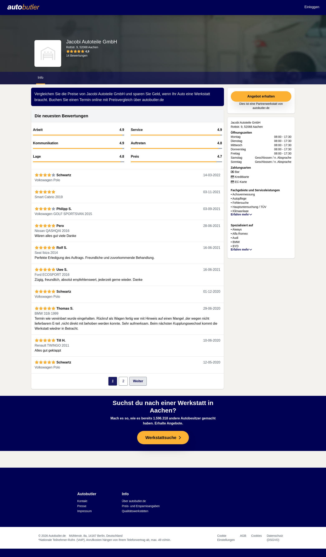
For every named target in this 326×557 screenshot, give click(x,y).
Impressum (84, 511)
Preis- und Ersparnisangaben (141, 506)
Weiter (138, 381)
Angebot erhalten (261, 96)
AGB (243, 535)
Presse (81, 506)
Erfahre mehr (242, 214)
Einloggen (312, 7)
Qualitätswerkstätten (135, 511)
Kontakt (82, 501)
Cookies (256, 535)
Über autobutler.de (134, 501)
